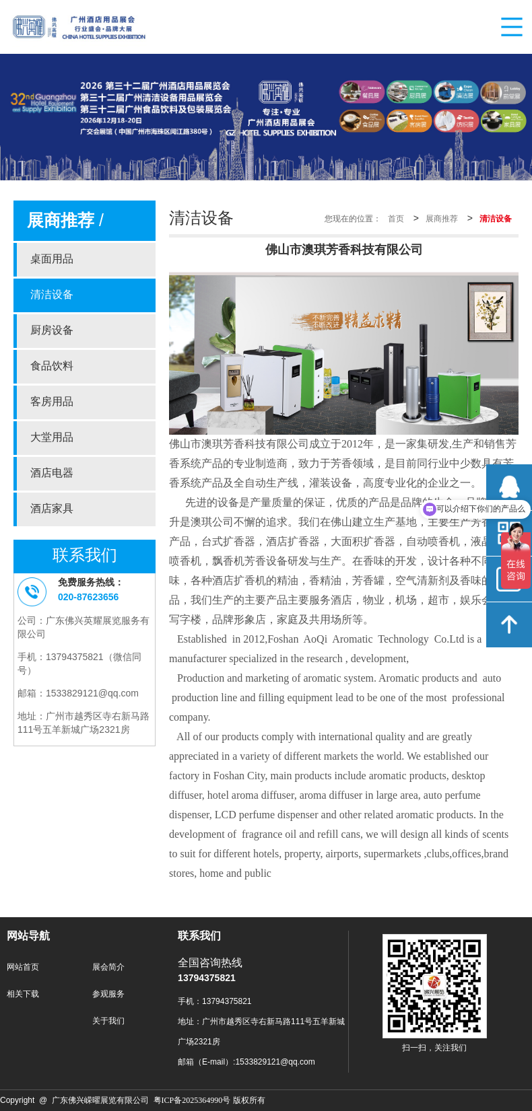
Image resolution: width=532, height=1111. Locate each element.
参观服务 (108, 994)
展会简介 (108, 967)
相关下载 (23, 994)
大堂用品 (51, 437)
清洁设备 (51, 295)
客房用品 (51, 402)
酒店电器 (51, 473)
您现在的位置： (353, 219)
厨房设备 (51, 330)
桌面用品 (51, 259)
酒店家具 (51, 509)
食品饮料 (51, 366)
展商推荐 (442, 219)
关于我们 (108, 1021)
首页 (396, 219)
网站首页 (23, 967)
